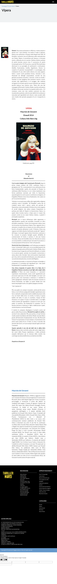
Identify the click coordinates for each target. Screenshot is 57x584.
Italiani (40, 506)
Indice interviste (42, 491)
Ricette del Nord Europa (44, 477)
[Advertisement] (28, 33)
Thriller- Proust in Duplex (44, 490)
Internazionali (42, 508)
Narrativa (41, 509)
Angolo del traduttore (43, 483)
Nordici (40, 504)
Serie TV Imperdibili (43, 474)
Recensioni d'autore (43, 493)
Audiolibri (41, 481)
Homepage (4, 6)
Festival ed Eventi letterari (44, 486)
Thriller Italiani (11, 6)
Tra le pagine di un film (44, 479)
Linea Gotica (41, 476)
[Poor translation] (5, 560)
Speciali (40, 484)
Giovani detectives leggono (45, 488)
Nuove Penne (42, 511)
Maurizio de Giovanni (20, 391)
